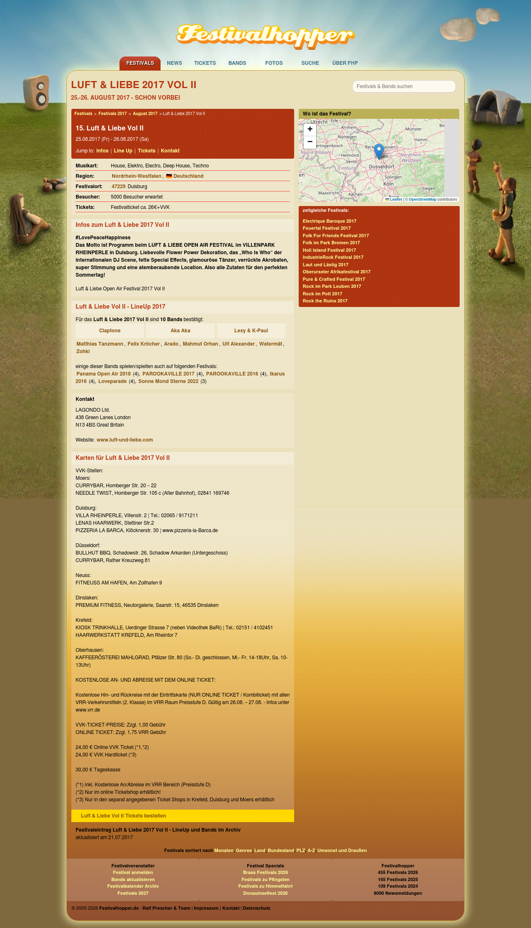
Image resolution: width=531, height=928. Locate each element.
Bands (237, 63)
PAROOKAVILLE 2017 (168, 373)
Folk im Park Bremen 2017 (331, 243)
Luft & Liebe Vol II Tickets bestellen (123, 815)
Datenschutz (256, 908)
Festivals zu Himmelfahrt (265, 886)
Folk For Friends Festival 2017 (336, 235)
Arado (171, 343)
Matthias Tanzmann (99, 343)
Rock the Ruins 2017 (325, 301)
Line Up (123, 150)
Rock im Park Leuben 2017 (332, 286)
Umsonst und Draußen (342, 850)
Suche (310, 63)
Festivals (140, 63)
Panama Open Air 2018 (103, 373)
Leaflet (393, 199)
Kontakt (170, 150)
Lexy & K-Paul (251, 330)
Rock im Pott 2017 (322, 294)
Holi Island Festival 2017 (329, 250)
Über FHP (345, 63)
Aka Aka (180, 330)
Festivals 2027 (133, 893)
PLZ (301, 850)
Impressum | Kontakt (216, 908)
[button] (379, 151)
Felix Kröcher (144, 343)
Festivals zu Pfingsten (265, 879)
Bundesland (281, 850)
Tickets (205, 63)
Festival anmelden (133, 872)
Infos (102, 150)
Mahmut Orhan (200, 343)
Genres (244, 850)
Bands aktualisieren (133, 879)
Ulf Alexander (238, 343)
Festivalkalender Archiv (132, 886)
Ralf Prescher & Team (166, 908)
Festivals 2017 (112, 114)
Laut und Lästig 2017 (325, 265)
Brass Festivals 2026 (265, 872)
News (174, 63)
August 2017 (145, 114)
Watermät (271, 343)
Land (260, 850)
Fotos (274, 63)
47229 (118, 186)
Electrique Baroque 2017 (330, 221)
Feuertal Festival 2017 (327, 228)
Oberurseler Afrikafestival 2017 (337, 272)
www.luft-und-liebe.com (125, 439)
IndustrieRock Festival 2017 (333, 257)
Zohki (83, 351)
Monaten (224, 850)
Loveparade (112, 381)
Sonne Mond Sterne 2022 (168, 381)
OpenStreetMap (423, 199)
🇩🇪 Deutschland (185, 176)
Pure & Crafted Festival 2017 (334, 279)
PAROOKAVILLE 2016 (232, 373)
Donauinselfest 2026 (265, 893)
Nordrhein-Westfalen (136, 176)
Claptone (110, 330)
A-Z (311, 850)
